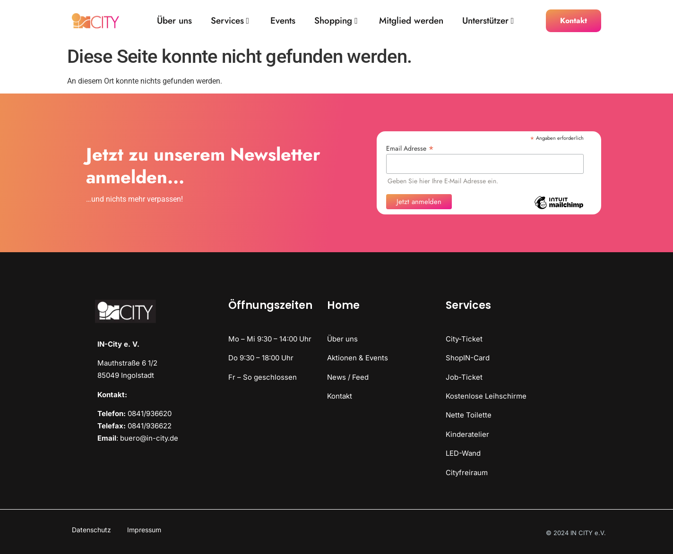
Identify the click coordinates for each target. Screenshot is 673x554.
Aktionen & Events (357, 357)
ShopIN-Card (468, 357)
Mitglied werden (411, 21)
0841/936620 (150, 413)
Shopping (336, 21)
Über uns (174, 21)
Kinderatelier (467, 434)
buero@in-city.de (149, 438)
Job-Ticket (464, 377)
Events (282, 21)
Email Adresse (410, 148)
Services (230, 21)
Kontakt (339, 396)
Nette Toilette (469, 414)
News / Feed (348, 377)
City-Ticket (464, 338)
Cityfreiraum (467, 472)
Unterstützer (488, 21)
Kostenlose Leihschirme (486, 396)
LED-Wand (463, 453)
